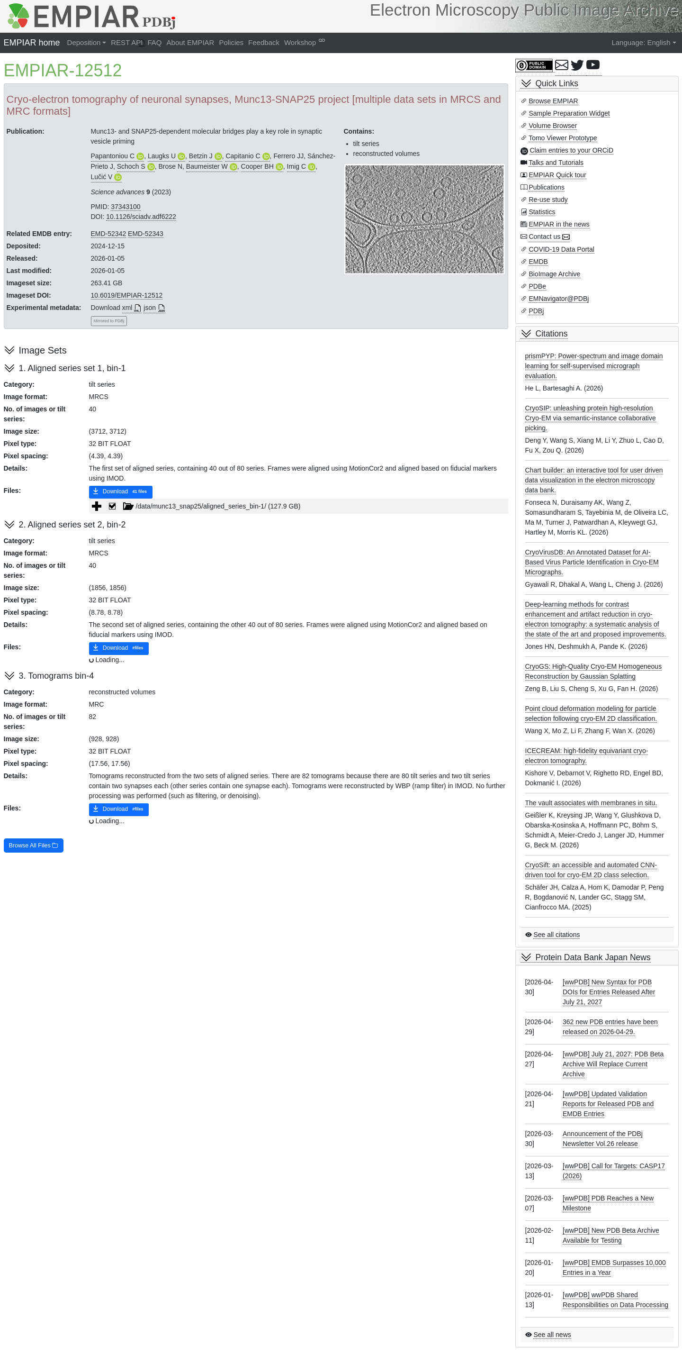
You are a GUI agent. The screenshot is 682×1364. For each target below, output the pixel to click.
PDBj (536, 311)
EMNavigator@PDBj (559, 298)
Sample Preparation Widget (569, 113)
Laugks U (162, 156)
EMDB (538, 261)
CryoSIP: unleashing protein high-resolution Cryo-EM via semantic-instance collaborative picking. (590, 418)
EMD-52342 (108, 233)
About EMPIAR (191, 42)
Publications (547, 187)
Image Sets (43, 350)
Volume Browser (553, 125)
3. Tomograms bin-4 (56, 676)
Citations (552, 333)
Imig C (296, 166)
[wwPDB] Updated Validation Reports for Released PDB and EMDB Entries (608, 1104)
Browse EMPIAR (553, 101)
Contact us (544, 236)
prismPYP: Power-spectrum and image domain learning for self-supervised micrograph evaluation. (594, 366)
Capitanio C (242, 156)
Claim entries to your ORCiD (571, 150)
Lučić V (102, 177)
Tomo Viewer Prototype (563, 138)
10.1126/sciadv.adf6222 (141, 216)
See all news (552, 1334)
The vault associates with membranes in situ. (591, 803)
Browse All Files (34, 845)
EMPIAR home (32, 42)
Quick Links (557, 83)
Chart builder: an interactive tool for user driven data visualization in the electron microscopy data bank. (594, 480)
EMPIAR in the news (559, 224)
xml (127, 307)
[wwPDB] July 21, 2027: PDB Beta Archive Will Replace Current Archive (613, 1064)
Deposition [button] (84, 42)
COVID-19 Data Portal (561, 249)
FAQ (155, 42)
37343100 (125, 206)
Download (121, 492)
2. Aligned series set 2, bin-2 (72, 524)
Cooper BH (257, 166)
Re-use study (548, 199)
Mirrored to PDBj (109, 320)
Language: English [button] (640, 42)
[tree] (298, 506)
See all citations (556, 934)
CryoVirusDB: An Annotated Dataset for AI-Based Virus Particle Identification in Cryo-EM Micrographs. (592, 562)
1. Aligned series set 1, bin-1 (72, 368)
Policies (231, 42)
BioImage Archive (554, 274)
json (150, 307)
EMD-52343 (145, 233)
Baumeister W (207, 166)
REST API (127, 42)
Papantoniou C (113, 156)
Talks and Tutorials (556, 162)
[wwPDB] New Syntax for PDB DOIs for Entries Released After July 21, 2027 (609, 992)
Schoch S (131, 166)
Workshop (300, 42)
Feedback (263, 42)
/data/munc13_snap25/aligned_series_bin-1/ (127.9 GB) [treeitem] (203, 506)
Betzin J (201, 156)
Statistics (542, 212)
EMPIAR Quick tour (557, 175)
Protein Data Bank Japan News (593, 957)
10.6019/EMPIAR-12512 (127, 295)
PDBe (537, 286)
